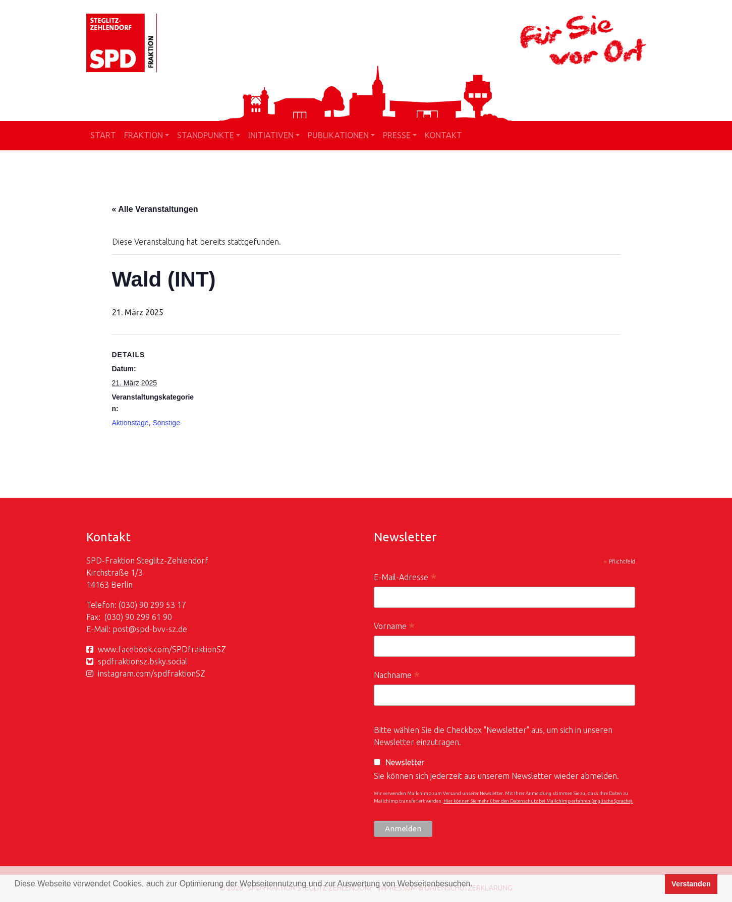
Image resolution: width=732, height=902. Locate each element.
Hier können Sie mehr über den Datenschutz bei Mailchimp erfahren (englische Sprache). (538, 801)
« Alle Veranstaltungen (155, 209)
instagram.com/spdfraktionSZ (151, 673)
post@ (124, 629)
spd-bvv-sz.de (161, 629)
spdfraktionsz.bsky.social (142, 661)
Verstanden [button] (691, 884)
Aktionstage (130, 423)
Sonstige (166, 423)
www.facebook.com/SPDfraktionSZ (162, 649)
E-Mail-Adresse (405, 578)
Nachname (397, 676)
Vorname (394, 627)
